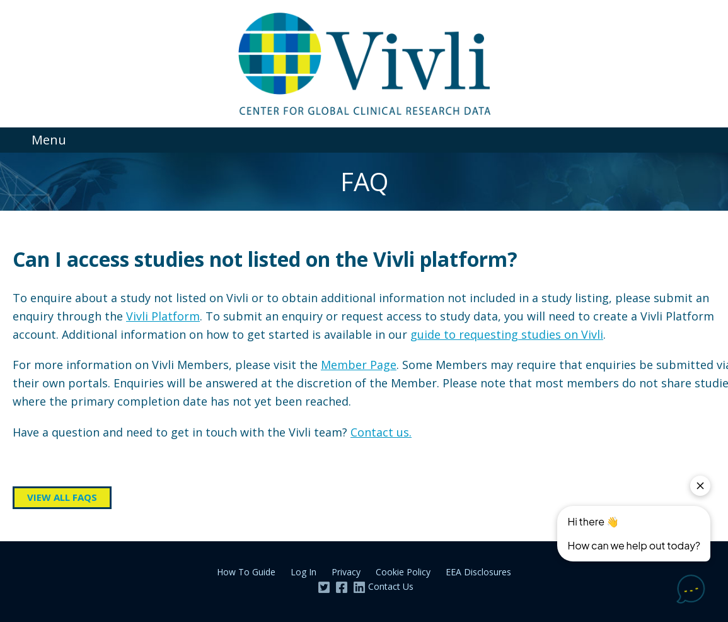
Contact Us (390, 586)
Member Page (358, 364)
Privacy (346, 572)
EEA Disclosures (478, 572)
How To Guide (246, 572)
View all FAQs (62, 497)
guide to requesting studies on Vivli (506, 334)
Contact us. (381, 432)
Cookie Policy (403, 572)
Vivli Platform (163, 316)
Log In (303, 572)
